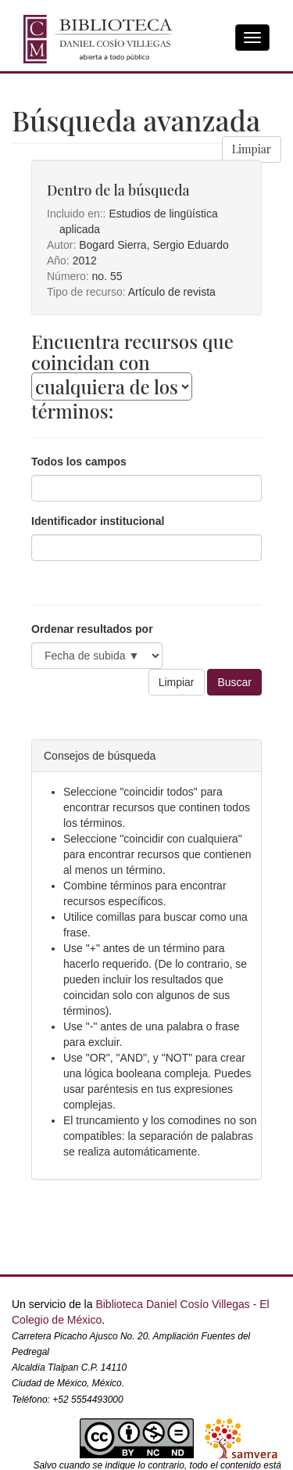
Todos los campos (79, 461)
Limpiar (251, 149)
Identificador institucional (97, 521)
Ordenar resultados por (92, 629)
